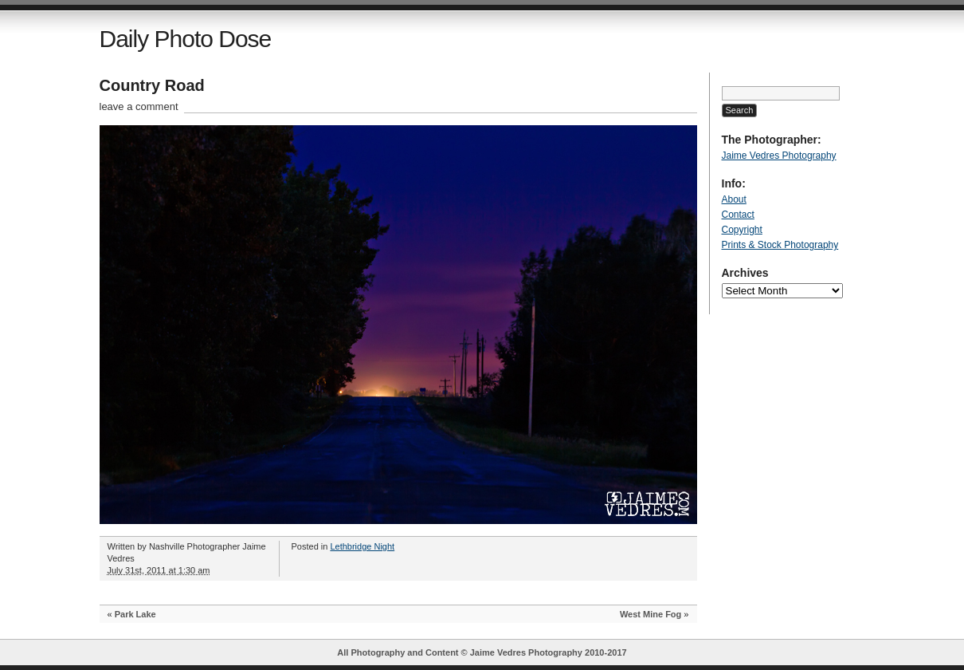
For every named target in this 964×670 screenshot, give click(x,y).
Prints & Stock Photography (780, 244)
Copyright (742, 229)
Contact (738, 214)
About (734, 199)
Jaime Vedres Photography (779, 155)
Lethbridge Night (362, 546)
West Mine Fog (650, 614)
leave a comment (139, 106)
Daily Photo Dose (186, 39)
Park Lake (135, 614)
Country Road (152, 85)
